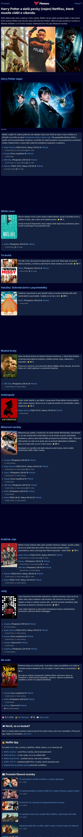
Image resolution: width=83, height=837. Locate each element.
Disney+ (21, 561)
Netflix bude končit (11, 758)
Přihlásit (5, 3)
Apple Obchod (10, 147)
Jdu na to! (27, 734)
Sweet (6, 497)
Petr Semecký (23, 717)
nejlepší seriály (23, 765)
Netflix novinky (10, 752)
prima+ (7, 705)
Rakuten (7, 166)
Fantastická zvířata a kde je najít (38, 137)
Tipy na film (44, 717)
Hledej (78, 3)
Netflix (6, 244)
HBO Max (8, 160)
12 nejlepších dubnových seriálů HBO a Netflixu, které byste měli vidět (47, 814)
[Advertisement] (41, 192)
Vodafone (8, 649)
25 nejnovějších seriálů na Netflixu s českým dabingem (41, 779)
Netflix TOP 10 (10, 762)
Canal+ (7, 473)
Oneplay (7, 460)
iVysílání (7, 643)
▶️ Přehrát (44, 147)
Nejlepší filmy (9, 765)
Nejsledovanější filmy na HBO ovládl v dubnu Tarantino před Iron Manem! (49, 826)
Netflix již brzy (10, 755)
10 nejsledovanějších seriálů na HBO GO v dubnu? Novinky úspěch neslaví (49, 791)
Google (7, 154)
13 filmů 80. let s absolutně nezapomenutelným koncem (41, 802)
